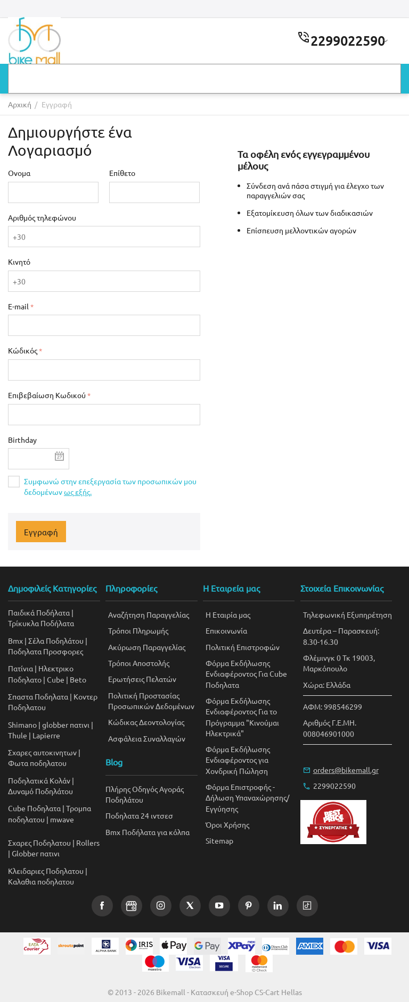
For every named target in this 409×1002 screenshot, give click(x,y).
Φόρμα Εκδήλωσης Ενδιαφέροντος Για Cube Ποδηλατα (246, 673)
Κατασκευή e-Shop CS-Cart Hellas (246, 992)
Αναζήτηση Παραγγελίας (148, 614)
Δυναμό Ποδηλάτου (40, 791)
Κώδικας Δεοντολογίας (146, 722)
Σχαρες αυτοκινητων (42, 752)
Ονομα (19, 173)
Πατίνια (20, 668)
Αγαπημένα (123, 79)
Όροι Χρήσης (227, 824)
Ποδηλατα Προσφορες (45, 651)
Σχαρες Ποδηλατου (39, 842)
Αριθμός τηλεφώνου (42, 217)
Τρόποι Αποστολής (138, 663)
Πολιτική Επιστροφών (243, 647)
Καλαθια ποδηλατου (41, 881)
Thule (17, 735)
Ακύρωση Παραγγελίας (146, 647)
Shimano (22, 724)
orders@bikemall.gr (346, 769)
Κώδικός (22, 350)
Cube (55, 679)
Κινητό (19, 261)
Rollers (88, 842)
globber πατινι (65, 724)
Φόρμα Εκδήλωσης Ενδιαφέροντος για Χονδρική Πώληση (238, 760)
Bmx (15, 640)
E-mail (18, 306)
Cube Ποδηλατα (34, 808)
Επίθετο (122, 173)
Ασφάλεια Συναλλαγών (146, 738)
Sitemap (219, 840)
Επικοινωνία (320, 79)
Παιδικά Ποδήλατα (39, 612)
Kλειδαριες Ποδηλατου (46, 870)
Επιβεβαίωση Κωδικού (47, 395)
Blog (262, 79)
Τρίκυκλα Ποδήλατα (41, 623)
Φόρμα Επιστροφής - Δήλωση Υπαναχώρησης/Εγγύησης (247, 797)
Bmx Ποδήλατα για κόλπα (147, 832)
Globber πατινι (36, 853)
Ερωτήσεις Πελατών (142, 679)
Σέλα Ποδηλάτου (56, 640)
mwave (62, 819)
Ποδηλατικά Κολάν (39, 780)
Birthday (22, 439)
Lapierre (46, 735)
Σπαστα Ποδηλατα (38, 696)
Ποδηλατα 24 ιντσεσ (139, 815)
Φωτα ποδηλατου (37, 763)
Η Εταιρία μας (228, 614)
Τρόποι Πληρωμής (138, 630)
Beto (78, 679)
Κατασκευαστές (44, 79)
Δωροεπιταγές (199, 79)
